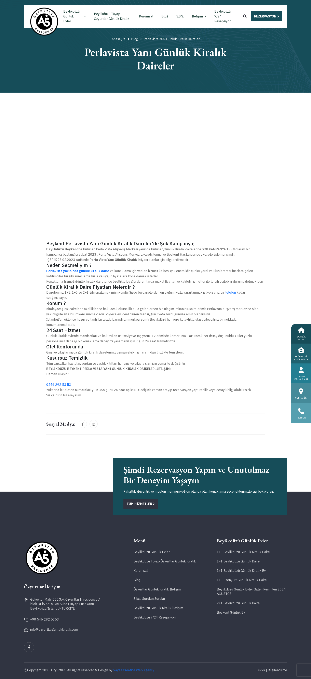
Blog (164, 16)
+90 (44, 619)
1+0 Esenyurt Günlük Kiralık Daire (242, 580)
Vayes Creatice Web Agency (133, 670)
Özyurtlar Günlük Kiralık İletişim (157, 589)
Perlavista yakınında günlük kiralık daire (77, 271)
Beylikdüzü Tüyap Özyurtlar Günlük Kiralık (111, 16)
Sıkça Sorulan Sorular (149, 599)
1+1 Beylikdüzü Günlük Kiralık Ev (241, 571)
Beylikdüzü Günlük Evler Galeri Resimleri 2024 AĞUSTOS (251, 591)
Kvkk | (262, 670)
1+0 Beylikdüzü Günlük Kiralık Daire (243, 552)
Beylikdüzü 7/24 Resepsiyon (222, 16)
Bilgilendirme (277, 670)
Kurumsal (146, 16)
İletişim (199, 16)
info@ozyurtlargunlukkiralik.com (54, 629)
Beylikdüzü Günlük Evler (74, 16)
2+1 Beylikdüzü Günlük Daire (238, 603)
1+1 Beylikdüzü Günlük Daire (238, 561)
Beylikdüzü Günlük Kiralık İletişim (158, 608)
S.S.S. (180, 16)
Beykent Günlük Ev (231, 612)
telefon (230, 292)
